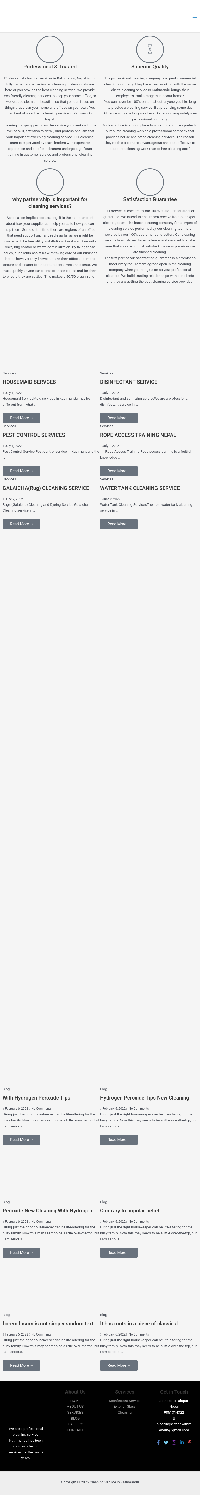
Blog (6, 1089)
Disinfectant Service (124, 1400)
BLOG (75, 1418)
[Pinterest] (189, 1442)
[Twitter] (166, 1442)
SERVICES (75, 1412)
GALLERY (75, 1424)
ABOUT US (75, 1406)
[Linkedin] (181, 1442)
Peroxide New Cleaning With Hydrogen (47, 1211)
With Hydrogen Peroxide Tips (36, 1098)
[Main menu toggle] (195, 16)
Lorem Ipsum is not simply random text (48, 1323)
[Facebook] (158, 1442)
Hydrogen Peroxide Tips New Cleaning (144, 1098)
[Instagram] (174, 1442)
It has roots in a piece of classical (139, 1323)
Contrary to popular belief (129, 1211)
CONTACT (75, 1430)
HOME (75, 1400)
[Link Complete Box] (51, 396)
